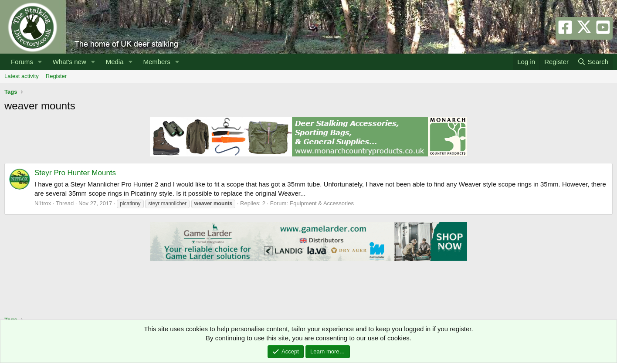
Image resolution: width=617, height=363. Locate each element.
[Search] (593, 62)
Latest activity (21, 76)
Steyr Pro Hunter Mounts (75, 173)
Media (115, 61)
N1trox (42, 203)
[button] (40, 62)
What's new (69, 61)
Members (156, 61)
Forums (22, 61)
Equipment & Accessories (322, 203)
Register (56, 76)
